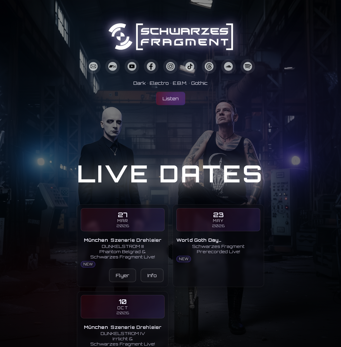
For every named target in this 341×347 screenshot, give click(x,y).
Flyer (122, 275)
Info (152, 275)
